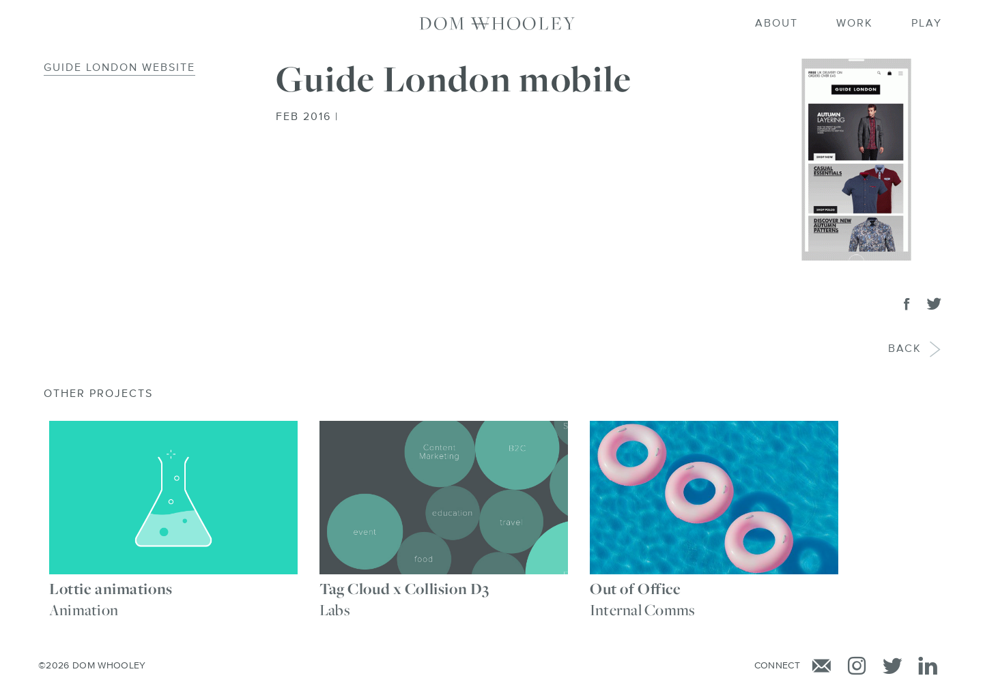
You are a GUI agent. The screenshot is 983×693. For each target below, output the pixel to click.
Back (906, 349)
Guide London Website (119, 68)
